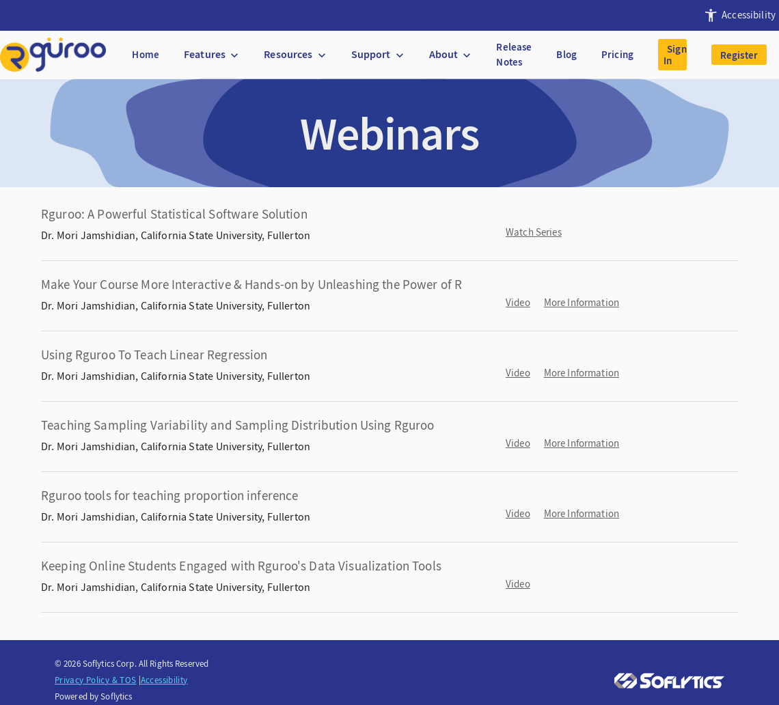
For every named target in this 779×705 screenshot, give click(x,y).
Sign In (675, 55)
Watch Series (534, 232)
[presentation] (738, 15)
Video (518, 302)
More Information (581, 302)
